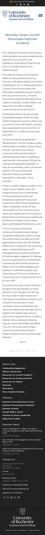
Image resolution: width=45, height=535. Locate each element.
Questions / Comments (12, 493)
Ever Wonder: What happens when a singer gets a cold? (21, 441)
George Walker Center (12, 412)
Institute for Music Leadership (16, 415)
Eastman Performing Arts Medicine (18, 405)
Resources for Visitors (12, 382)
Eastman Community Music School (18, 402)
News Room (19, 351)
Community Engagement (13, 368)
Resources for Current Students (17, 375)
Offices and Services (11, 372)
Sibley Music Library (11, 419)
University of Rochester (22, 1)
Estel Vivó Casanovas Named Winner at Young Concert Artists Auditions (22, 450)
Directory (6, 385)
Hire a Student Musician (13, 392)
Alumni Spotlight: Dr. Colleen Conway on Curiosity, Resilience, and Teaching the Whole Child (22, 431)
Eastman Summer (10, 409)
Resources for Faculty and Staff (17, 378)
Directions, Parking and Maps (15, 485)
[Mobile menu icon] (40, 15)
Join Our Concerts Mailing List (15, 489)
